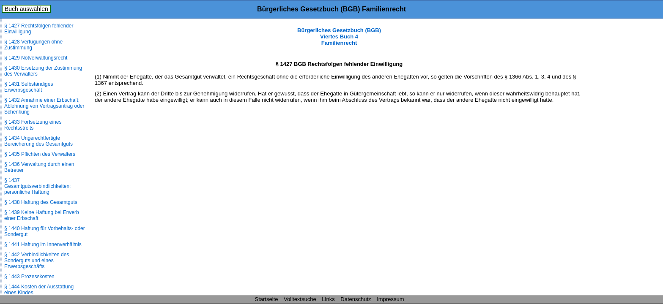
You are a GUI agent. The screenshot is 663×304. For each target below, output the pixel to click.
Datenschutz (355, 299)
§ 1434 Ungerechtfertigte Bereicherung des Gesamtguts (38, 141)
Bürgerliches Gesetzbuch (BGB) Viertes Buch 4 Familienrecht (339, 36)
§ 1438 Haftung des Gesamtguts (40, 202)
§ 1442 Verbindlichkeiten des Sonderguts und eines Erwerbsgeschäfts (36, 260)
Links (328, 299)
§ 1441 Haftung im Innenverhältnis (43, 244)
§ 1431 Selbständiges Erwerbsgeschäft (28, 87)
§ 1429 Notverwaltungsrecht (35, 58)
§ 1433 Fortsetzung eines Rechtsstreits (32, 125)
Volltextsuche (300, 299)
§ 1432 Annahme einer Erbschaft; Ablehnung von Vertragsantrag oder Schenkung (44, 106)
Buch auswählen (26, 8)
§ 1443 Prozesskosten (29, 277)
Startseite (266, 299)
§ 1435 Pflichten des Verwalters (39, 154)
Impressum (390, 299)
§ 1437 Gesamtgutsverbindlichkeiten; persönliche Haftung (37, 186)
